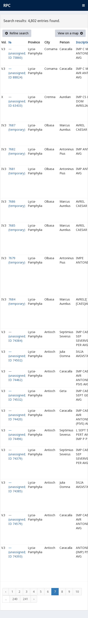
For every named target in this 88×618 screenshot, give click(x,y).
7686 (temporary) (16, 203)
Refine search (16, 33)
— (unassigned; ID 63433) (17, 101)
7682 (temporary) (16, 151)
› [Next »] (33, 599)
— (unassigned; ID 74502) (17, 356)
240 (14, 599)
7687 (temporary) (16, 127)
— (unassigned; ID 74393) (17, 552)
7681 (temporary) (16, 171)
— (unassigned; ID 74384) (17, 336)
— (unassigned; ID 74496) (17, 434)
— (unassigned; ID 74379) (17, 454)
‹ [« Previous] (5, 591)
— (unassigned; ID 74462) (17, 375)
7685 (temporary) (16, 227)
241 (25, 599)
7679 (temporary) (16, 260)
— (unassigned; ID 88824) (17, 73)
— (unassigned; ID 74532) (17, 395)
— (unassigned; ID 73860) (17, 53)
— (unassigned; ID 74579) (17, 519)
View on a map (70, 33)
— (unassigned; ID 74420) (17, 414)
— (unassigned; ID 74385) (17, 486)
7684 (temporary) (16, 301)
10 (77, 591)
